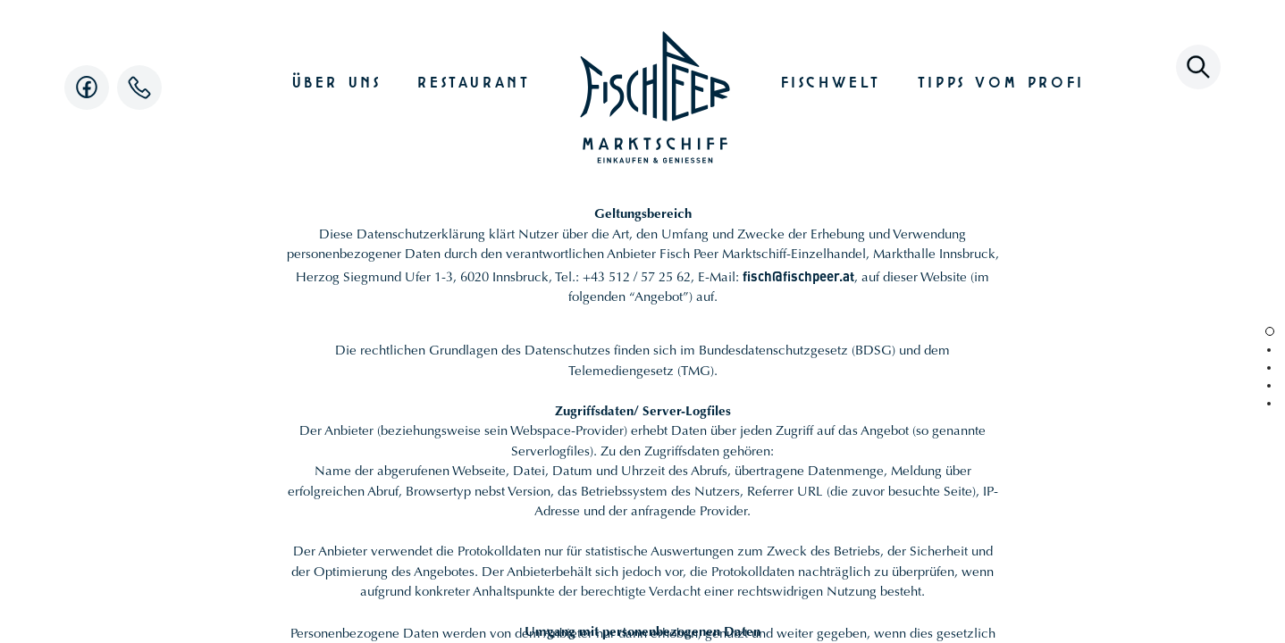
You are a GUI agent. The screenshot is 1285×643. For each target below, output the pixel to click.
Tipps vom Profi (1001, 80)
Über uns (337, 80)
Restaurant (473, 80)
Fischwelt (831, 80)
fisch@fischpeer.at (798, 275)
